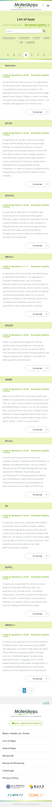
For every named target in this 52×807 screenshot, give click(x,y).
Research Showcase (13, 762)
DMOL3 (9, 256)
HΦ (21, 42)
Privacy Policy (11, 777)
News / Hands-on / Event (16, 733)
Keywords (8, 755)
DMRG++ (10, 625)
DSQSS (9, 325)
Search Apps (9, 748)
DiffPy (9, 567)
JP (43, 5)
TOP (47, 703)
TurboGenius (9, 38)
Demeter (10, 65)
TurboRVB (24, 38)
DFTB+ (9, 123)
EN (48, 5)
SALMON (30, 42)
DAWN (8, 379)
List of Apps (9, 740)
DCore (9, 440)
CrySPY (36, 38)
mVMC (46, 38)
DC (6, 506)
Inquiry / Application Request (27, 723)
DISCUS (9, 195)
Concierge (8, 770)
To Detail (37, 112)
